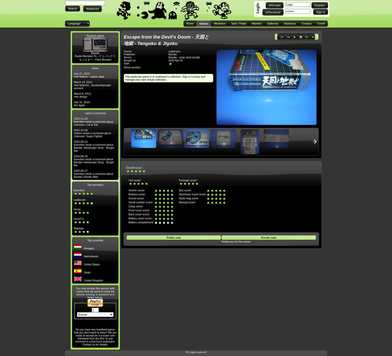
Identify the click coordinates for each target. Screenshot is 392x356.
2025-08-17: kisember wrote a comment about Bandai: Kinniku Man (93, 173)
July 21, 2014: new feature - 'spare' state (89, 75)
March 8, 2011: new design (83, 95)
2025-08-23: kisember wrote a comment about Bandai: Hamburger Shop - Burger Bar (94, 146)
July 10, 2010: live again (82, 104)
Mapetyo (79, 228)
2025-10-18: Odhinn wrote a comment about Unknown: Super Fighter (92, 133)
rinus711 (79, 218)
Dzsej (77, 209)
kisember (79, 190)
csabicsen (80, 199)
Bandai (95, 53)
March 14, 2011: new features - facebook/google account (92, 85)
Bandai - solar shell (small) (184, 57)
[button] (72, 9)
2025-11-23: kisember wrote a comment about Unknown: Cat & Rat (93, 121)
